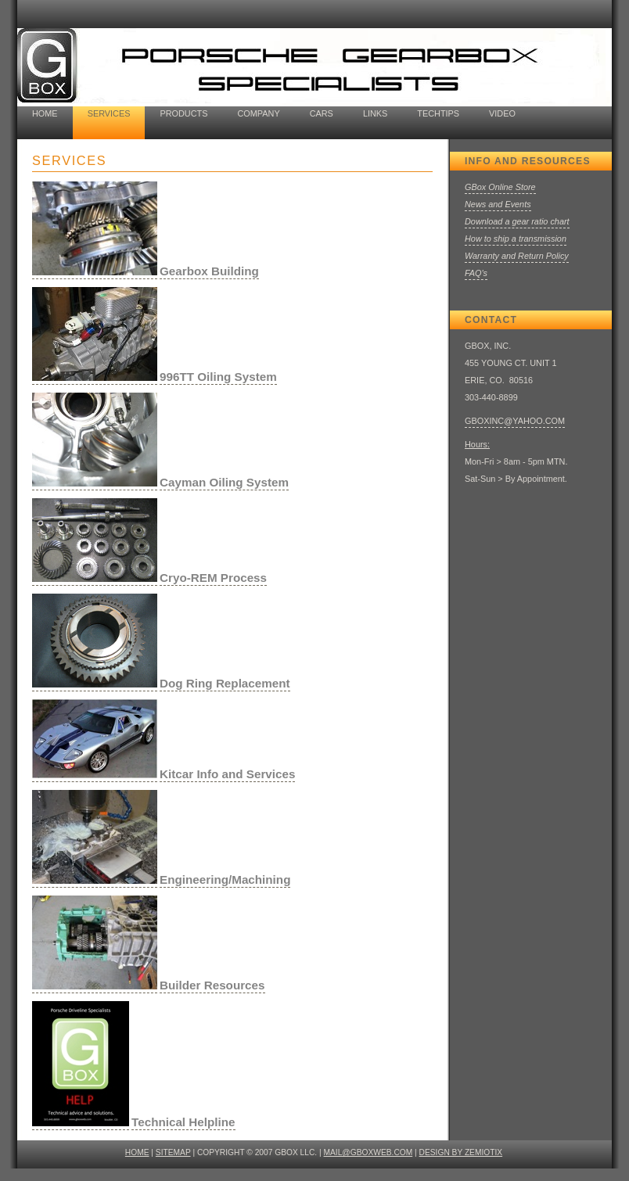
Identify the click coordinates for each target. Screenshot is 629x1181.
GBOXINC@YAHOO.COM (515, 420)
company (258, 113)
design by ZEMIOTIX (461, 1152)
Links (375, 113)
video (502, 113)
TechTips (438, 113)
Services (109, 113)
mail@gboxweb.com (368, 1152)
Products (183, 113)
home (45, 113)
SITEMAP (173, 1152)
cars (321, 113)
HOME (137, 1152)
